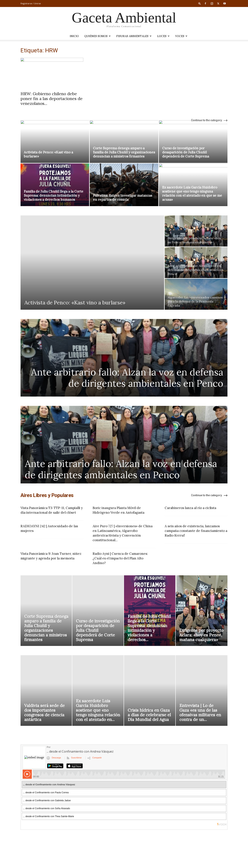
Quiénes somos (97, 36)
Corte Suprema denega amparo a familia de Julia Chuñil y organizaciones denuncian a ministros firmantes (124, 152)
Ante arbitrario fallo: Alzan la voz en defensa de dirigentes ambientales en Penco (127, 377)
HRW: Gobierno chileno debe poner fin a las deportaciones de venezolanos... (52, 98)
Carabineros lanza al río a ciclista (190, 508)
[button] (199, 3)
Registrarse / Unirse (31, 3)
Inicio (74, 36)
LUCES (163, 36)
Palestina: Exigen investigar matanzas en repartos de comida (122, 197)
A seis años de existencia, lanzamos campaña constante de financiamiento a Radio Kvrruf (196, 531)
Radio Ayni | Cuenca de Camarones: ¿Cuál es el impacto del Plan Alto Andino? (120, 558)
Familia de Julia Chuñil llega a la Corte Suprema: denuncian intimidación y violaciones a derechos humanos (53, 195)
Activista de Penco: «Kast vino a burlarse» (48, 154)
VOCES (181, 36)
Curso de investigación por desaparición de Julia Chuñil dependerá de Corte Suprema (185, 152)
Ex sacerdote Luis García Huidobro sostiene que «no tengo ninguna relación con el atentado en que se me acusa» (192, 193)
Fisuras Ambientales (134, 36)
